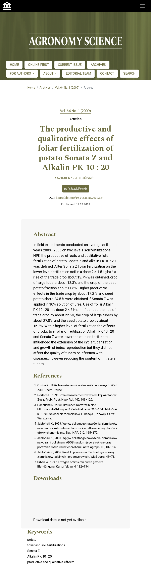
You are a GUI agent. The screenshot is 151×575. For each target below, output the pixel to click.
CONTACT (107, 73)
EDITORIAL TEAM (78, 73)
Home (31, 87)
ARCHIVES (98, 65)
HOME (14, 65)
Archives (45, 87)
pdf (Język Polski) (75, 188)
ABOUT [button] (48, 73)
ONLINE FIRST (38, 65)
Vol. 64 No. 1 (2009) (67, 87)
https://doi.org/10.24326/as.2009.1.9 (79, 198)
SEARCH (129, 73)
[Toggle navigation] (142, 6)
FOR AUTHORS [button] (21, 73)
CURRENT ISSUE (70, 65)
